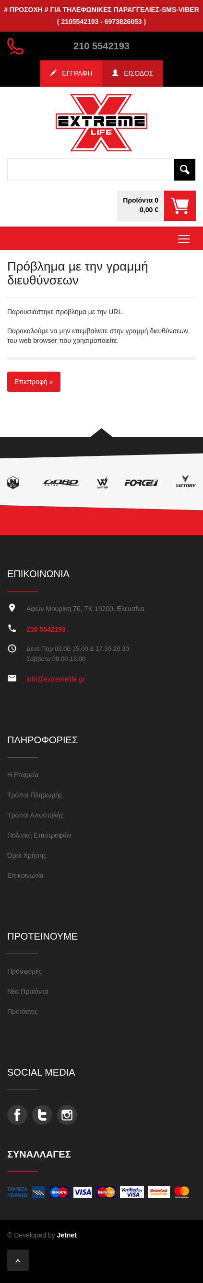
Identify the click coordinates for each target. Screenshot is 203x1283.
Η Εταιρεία (22, 775)
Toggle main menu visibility (184, 236)
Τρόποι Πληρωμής (34, 795)
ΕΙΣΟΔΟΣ (133, 73)
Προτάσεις (22, 1011)
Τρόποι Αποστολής (35, 815)
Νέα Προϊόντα (27, 991)
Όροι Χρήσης (27, 855)
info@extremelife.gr (55, 679)
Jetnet (67, 1235)
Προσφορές (24, 971)
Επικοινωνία (25, 875)
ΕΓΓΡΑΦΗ (71, 73)
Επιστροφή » (33, 382)
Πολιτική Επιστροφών (39, 835)
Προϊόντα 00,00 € (140, 205)
